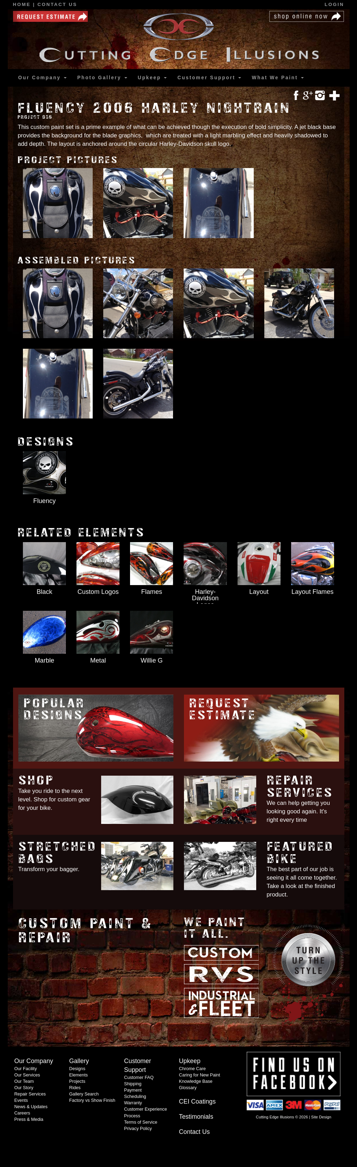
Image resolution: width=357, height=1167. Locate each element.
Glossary (188, 1087)
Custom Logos (98, 591)
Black (44, 591)
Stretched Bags (57, 852)
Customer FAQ (139, 1077)
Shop (36, 780)
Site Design (321, 1117)
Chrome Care (192, 1068)
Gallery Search (84, 1094)
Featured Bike (300, 852)
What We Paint (278, 77)
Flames (151, 591)
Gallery (102, 77)
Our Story (23, 1087)
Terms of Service (140, 1122)
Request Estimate (222, 709)
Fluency (44, 500)
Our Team (23, 1081)
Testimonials (196, 1116)
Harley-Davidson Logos (205, 598)
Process (132, 1115)
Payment (133, 1090)
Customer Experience (145, 1109)
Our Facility (25, 1068)
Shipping (132, 1083)
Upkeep (152, 77)
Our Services (27, 1075)
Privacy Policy (138, 1128)
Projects (77, 1081)
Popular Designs (54, 709)
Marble (44, 660)
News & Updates (30, 1106)
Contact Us (57, 4)
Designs (77, 1068)
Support (209, 77)
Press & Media (28, 1119)
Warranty (133, 1102)
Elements (78, 1075)
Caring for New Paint (199, 1075)
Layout (259, 591)
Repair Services (300, 786)
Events (21, 1100)
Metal (98, 660)
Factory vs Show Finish (92, 1100)
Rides (74, 1087)
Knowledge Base (196, 1081)
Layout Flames (312, 591)
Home (23, 4)
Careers (22, 1113)
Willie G (152, 660)
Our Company (42, 77)
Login (334, 4)
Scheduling (135, 1096)
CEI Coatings (197, 1101)
